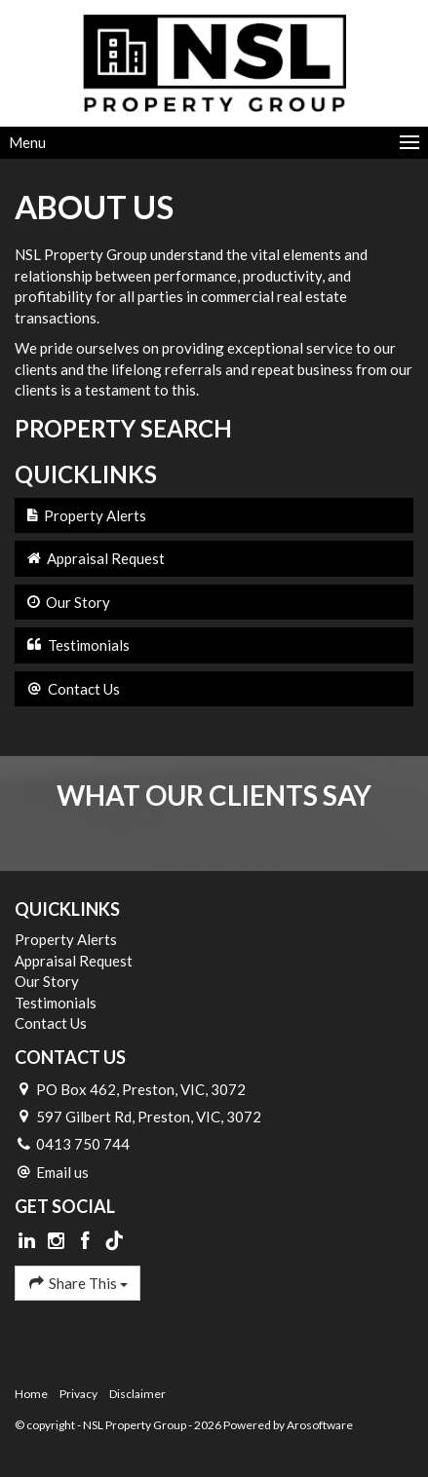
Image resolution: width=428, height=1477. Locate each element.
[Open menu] (214, 143)
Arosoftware (320, 1425)
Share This (77, 1282)
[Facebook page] (86, 1241)
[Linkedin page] (29, 1241)
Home (31, 1393)
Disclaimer (137, 1393)
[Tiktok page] (114, 1241)
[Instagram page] (58, 1241)
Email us (62, 1172)
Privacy (78, 1393)
